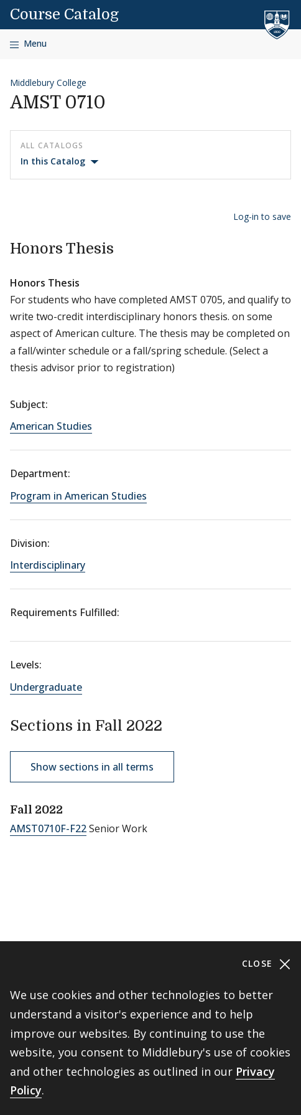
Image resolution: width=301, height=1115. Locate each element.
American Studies (51, 426)
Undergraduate (46, 687)
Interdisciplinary (47, 565)
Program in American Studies (78, 496)
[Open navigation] (28, 44)
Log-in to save (262, 216)
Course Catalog (64, 14)
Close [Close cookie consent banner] (266, 963)
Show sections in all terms (92, 767)
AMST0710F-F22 (48, 828)
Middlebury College (48, 82)
